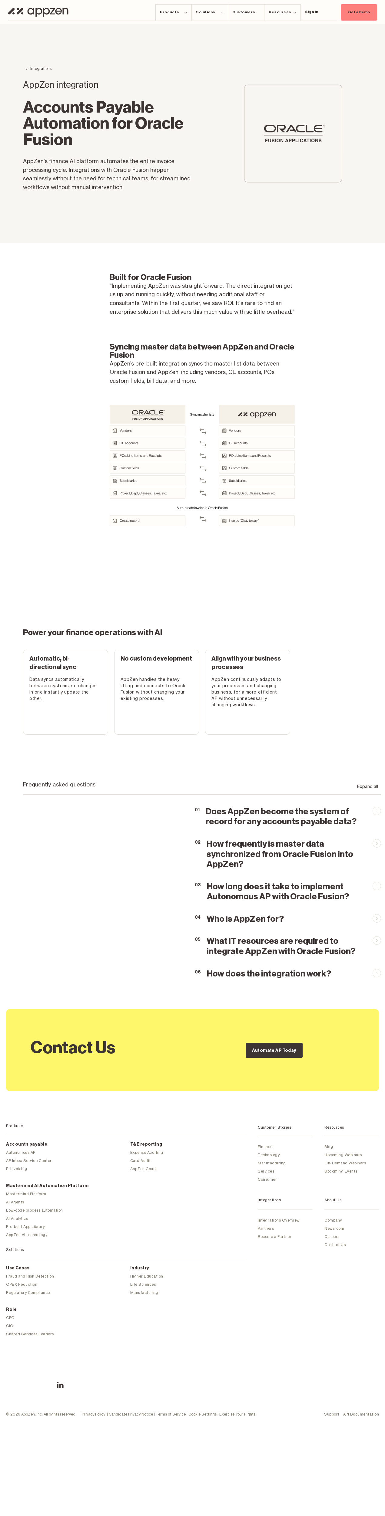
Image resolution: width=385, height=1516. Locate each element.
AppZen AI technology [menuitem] (26, 1234)
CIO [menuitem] (10, 1326)
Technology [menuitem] (269, 1155)
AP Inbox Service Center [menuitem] (29, 1160)
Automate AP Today (274, 1050)
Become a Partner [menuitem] (274, 1236)
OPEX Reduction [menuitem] (21, 1284)
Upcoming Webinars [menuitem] (343, 1155)
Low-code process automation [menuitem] (34, 1210)
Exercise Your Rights (237, 1387)
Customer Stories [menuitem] (274, 1127)
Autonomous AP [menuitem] (20, 1152)
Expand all (367, 786)
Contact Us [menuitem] (335, 1244)
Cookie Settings (202, 1387)
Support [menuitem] (332, 1387)
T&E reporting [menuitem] (146, 1144)
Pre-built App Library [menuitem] (25, 1226)
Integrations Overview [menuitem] (279, 1220)
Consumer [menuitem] (267, 1179)
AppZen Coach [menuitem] (144, 1169)
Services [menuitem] (266, 1171)
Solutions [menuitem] (15, 1249)
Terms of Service (171, 1387)
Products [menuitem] (14, 1126)
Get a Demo (359, 12)
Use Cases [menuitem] (18, 1268)
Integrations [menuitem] (269, 1200)
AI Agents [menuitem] (15, 1202)
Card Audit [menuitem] (140, 1160)
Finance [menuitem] (265, 1146)
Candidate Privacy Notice (131, 1387)
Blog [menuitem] (328, 1146)
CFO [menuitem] (10, 1317)
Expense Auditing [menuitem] (146, 1152)
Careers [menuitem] (332, 1236)
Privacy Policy (93, 1387)
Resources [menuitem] (334, 1127)
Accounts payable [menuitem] (26, 1144)
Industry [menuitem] (139, 1268)
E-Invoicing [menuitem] (16, 1169)
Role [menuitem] (11, 1310)
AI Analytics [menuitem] (17, 1218)
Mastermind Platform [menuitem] (26, 1194)
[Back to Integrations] (38, 68)
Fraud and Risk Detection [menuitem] (30, 1276)
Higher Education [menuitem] (146, 1276)
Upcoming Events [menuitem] (340, 1171)
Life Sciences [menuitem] (143, 1284)
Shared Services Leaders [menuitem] (30, 1334)
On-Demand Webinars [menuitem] (345, 1163)
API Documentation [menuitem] (361, 1387)
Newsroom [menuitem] (334, 1228)
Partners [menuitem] (266, 1228)
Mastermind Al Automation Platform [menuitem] (47, 1186)
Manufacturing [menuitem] (144, 1292)
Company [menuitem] (333, 1220)
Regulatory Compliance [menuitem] (28, 1292)
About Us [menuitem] (332, 1200)
